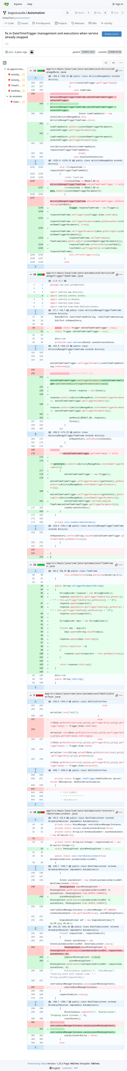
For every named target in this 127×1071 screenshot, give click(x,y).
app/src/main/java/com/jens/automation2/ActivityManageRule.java (80, 70)
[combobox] (105, 62)
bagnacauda (16, 12)
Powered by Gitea (37, 1063)
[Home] (6, 4)
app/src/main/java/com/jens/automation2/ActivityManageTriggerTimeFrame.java (80, 274)
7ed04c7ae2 (88, 52)
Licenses (67, 1068)
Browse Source (112, 34)
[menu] (120, 62)
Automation (36, 12)
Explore (18, 4)
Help (29, 4)
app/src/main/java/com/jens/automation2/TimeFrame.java (79, 565)
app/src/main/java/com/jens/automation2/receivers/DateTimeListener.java (80, 812)
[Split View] (113, 62)
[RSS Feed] (67, 12)
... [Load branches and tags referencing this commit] (7, 43)
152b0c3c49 (114, 52)
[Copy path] (116, 70)
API (76, 1068)
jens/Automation (22, 18)
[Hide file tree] (4, 62)
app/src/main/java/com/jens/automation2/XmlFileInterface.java (79, 695)
